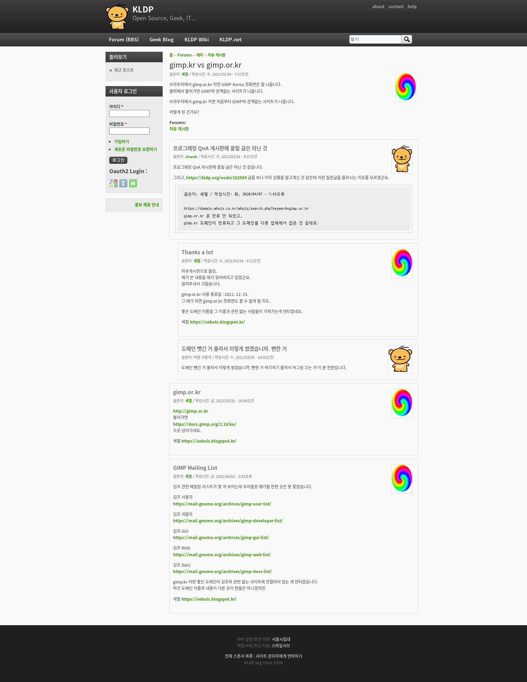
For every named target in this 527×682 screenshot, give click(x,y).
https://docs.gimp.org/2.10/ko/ (204, 424)
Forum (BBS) (124, 39)
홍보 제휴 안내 (147, 205)
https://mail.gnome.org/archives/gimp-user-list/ (222, 504)
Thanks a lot (197, 252)
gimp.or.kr (187, 392)
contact (396, 6)
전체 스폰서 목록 (239, 656)
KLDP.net (230, 39)
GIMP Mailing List (195, 467)
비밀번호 (118, 124)
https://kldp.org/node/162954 (216, 178)
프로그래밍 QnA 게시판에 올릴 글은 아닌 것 (220, 148)
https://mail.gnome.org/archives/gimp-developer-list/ (228, 521)
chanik (191, 156)
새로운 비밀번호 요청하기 (135, 149)
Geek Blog (162, 39)
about (378, 6)
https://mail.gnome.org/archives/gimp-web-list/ (222, 555)
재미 (199, 55)
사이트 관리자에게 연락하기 (279, 656)
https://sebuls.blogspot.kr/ (217, 322)
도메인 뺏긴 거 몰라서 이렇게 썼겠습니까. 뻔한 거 (234, 348)
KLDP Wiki (197, 39)
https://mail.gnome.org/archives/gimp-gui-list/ (221, 537)
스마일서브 (281, 646)
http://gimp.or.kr (190, 411)
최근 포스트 (124, 70)
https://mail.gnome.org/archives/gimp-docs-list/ (222, 571)
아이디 (116, 107)
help (412, 6)
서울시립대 (281, 639)
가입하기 (121, 142)
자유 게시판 (217, 55)
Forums (184, 55)
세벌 (184, 74)
